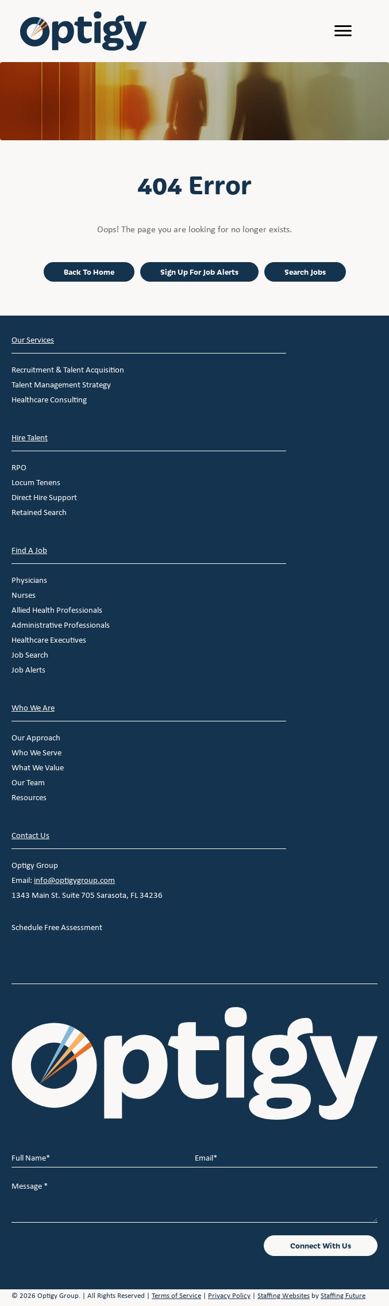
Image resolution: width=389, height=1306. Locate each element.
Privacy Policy (229, 1295)
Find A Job (29, 550)
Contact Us (30, 835)
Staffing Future (343, 1295)
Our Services (32, 339)
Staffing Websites (283, 1295)
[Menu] (343, 31)
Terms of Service (176, 1295)
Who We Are (33, 707)
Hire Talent (29, 437)
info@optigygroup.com (74, 880)
